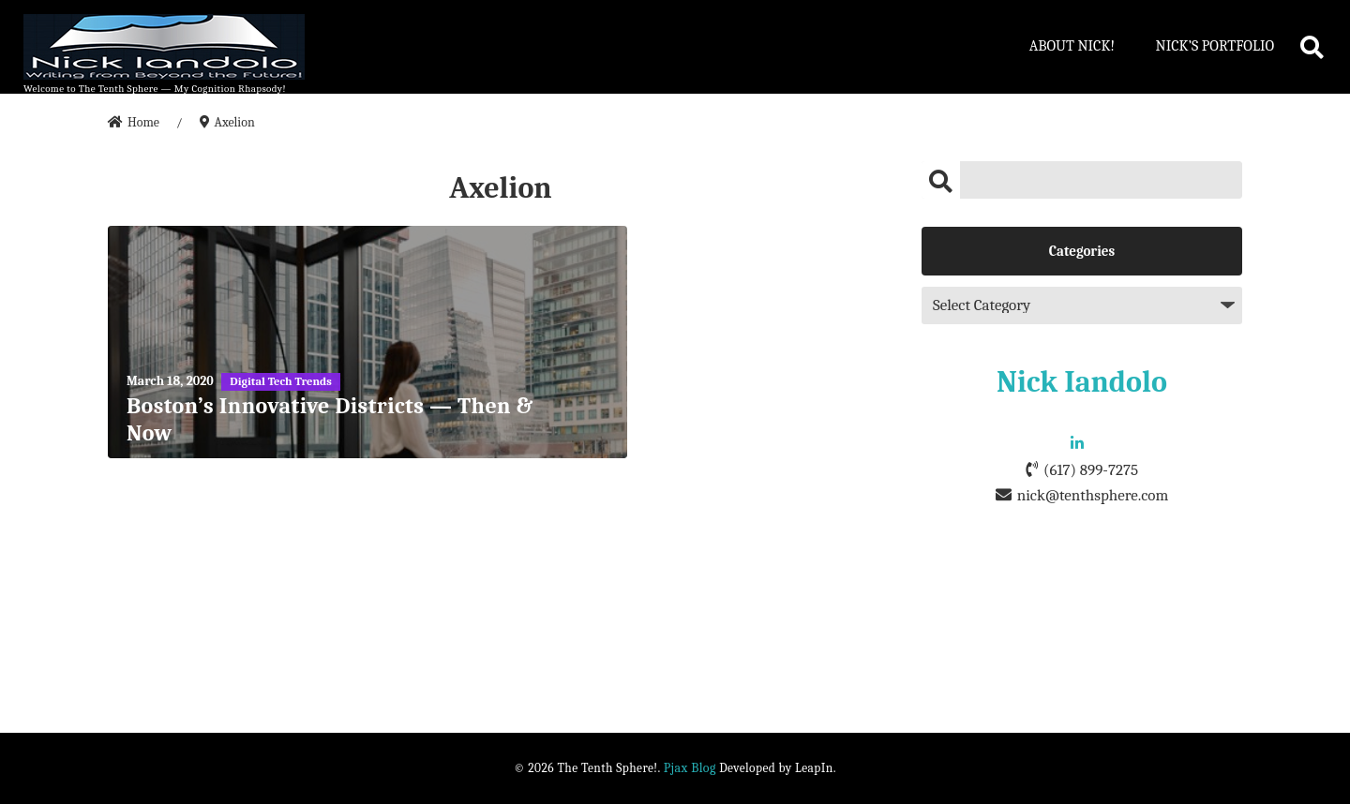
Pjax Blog (690, 768)
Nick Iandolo (1082, 382)
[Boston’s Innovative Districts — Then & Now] (367, 342)
